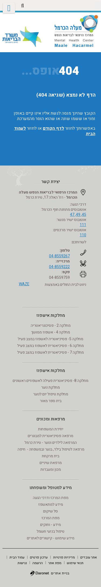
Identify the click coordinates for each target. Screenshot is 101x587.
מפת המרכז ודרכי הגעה (50, 498)
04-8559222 (59, 267)
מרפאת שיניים (51, 463)
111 (83, 225)
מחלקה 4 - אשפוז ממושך (50, 332)
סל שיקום (50, 511)
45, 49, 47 (78, 214)
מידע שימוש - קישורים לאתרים (50, 538)
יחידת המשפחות (50, 429)
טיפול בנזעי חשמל (50, 531)
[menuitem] (88, 557)
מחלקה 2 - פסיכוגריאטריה (51, 325)
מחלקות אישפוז (50, 315)
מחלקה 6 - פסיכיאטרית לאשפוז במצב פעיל (50, 346)
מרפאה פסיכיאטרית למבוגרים (50, 436)
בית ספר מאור (50, 401)
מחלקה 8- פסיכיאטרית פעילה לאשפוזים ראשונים (50, 381)
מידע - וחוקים (50, 525)
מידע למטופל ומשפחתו (51, 487)
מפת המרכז (50, 518)
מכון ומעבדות (50, 469)
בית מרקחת (50, 456)
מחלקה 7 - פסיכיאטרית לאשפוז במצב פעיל (50, 352)
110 (83, 235)
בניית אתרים (60, 573)
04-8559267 (59, 256)
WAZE (24, 284)
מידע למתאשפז (50, 504)
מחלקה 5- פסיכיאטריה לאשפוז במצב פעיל (50, 339)
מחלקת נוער (50, 387)
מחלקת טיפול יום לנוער (50, 394)
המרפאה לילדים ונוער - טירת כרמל (51, 442)
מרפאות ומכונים (50, 419)
